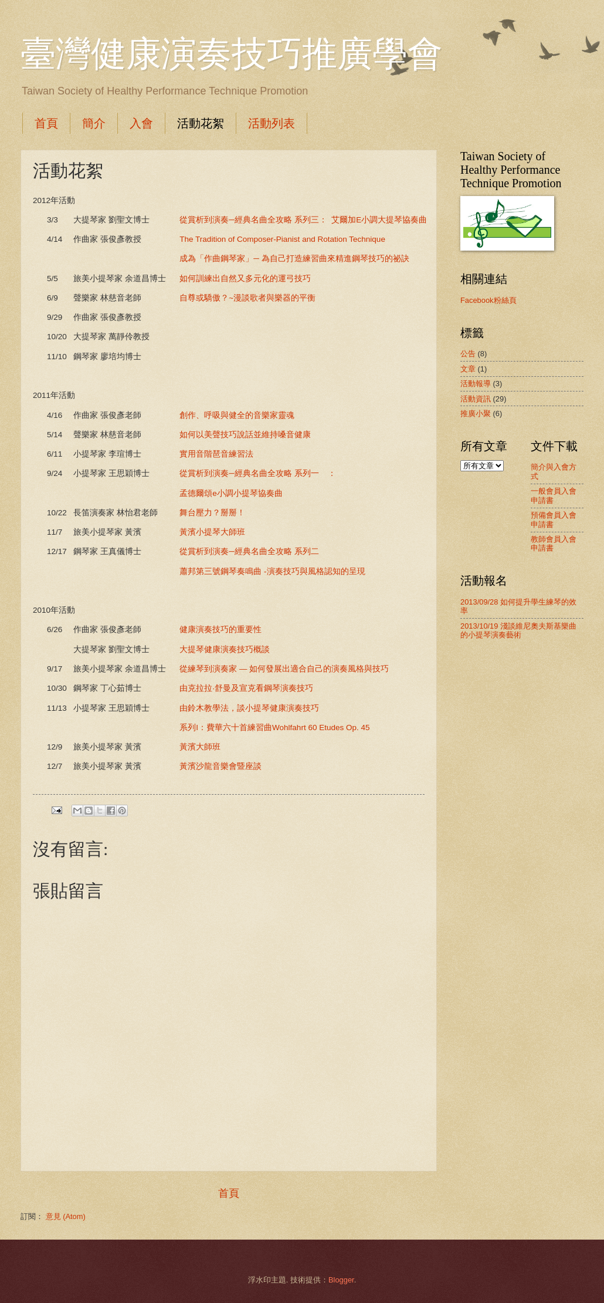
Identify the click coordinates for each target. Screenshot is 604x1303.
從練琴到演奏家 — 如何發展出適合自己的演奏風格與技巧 (284, 668)
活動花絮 (200, 123)
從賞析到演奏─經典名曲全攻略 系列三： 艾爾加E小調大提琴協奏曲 (303, 219)
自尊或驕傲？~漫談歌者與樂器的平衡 (247, 297)
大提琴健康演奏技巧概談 (224, 649)
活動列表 (271, 123)
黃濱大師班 (199, 746)
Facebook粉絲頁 (488, 300)
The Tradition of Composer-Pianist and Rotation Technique (283, 239)
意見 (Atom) (66, 1216)
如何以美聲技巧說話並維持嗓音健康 (245, 434)
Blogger (341, 1279)
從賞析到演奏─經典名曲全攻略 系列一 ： (257, 473)
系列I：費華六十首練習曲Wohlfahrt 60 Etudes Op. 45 (274, 727)
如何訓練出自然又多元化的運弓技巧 (246, 278)
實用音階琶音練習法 (216, 454)
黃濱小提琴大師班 (212, 532)
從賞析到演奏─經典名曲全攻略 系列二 (248, 551)
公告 (468, 353)
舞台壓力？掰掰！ (212, 512)
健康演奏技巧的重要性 (220, 629)
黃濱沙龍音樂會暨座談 (220, 766)
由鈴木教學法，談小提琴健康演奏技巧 (249, 708)
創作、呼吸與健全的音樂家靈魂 (236, 415)
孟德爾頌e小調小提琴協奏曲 (231, 493)
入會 (141, 123)
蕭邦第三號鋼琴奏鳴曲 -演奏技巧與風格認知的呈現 (280, 571)
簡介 (94, 123)
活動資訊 (475, 398)
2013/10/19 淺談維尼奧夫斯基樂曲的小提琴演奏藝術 (518, 630)
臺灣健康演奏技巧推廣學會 (232, 54)
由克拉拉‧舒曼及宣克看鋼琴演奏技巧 (246, 688)
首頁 (46, 123)
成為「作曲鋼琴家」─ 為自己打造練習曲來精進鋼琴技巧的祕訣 (294, 258)
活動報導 (475, 383)
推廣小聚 (475, 413)
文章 (468, 368)
